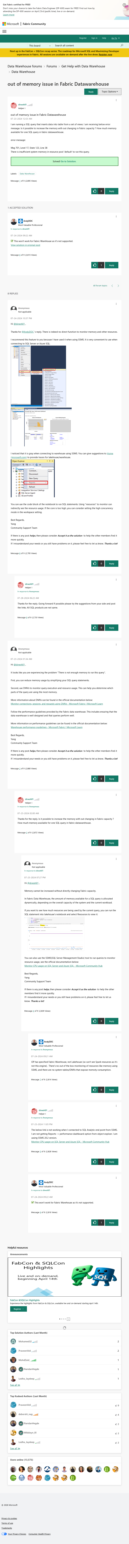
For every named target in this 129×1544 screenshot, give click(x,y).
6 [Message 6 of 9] (19, 255)
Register (83, 38)
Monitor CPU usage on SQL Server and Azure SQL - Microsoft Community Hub (63, 965)
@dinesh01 (19, 323)
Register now (105, 54)
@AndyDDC (28, 331)
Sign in (94, 38)
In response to (20, 229)
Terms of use (7, 1523)
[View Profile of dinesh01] (22, 104)
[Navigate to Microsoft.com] (10, 24)
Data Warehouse (23, 71)
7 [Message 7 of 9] (40, 1079)
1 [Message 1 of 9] (19, 180)
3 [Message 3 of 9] (26, 832)
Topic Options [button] (109, 91)
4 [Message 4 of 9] (33, 1011)
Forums (52, 66)
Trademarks (7, 1528)
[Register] (18, 1309)
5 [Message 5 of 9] (40, 1151)
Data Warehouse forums (25, 66)
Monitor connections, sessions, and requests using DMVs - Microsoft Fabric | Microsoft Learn (57, 703)
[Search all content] (89, 45)
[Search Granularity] (39, 45)
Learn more (8, 14)
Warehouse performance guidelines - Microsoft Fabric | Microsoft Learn (46, 727)
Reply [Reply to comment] (111, 265)
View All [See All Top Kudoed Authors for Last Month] (15, 1448)
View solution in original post (25, 245)
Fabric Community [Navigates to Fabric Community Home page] (34, 24)
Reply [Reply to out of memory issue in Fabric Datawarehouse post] (111, 191)
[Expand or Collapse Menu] (4, 31)
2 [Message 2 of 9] (19, 768)
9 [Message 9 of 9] (26, 617)
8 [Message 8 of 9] (19, 553)
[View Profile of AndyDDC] (28, 220)
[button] (91, 92)
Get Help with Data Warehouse (83, 66)
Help (104, 38)
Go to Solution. (68, 161)
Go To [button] (114, 38)
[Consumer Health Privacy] (40, 1534)
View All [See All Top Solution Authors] (15, 1385)
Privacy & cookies (9, 1518)
